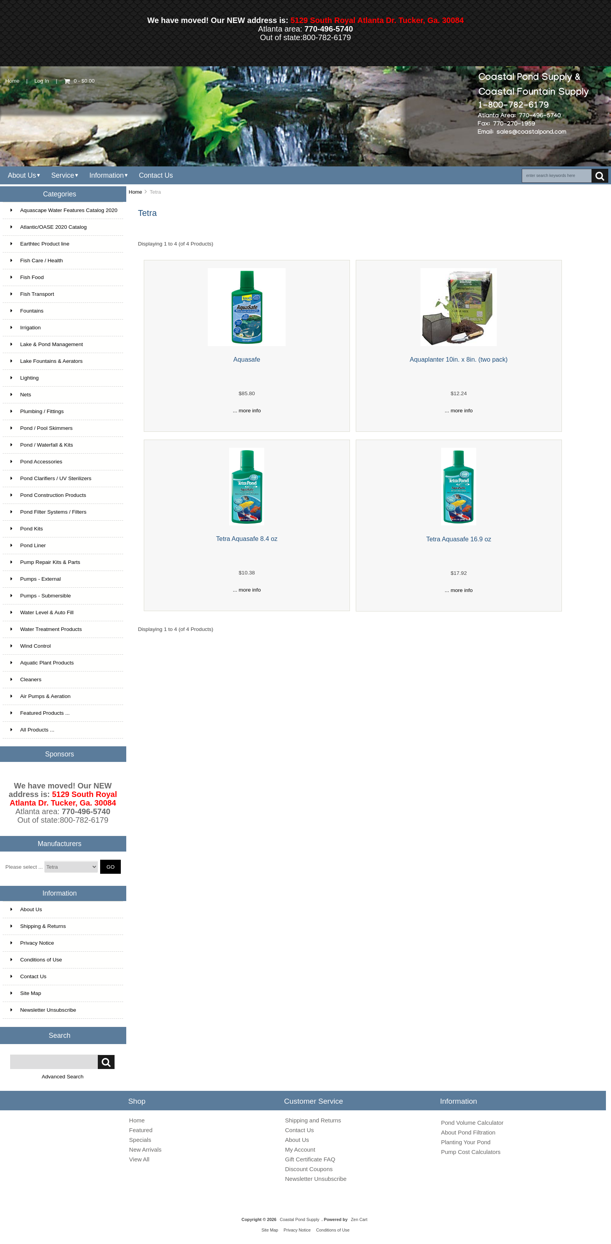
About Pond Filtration (468, 1132)
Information (106, 175)
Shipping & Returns (38, 926)
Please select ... (24, 867)
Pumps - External (36, 579)
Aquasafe (246, 359)
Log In (41, 81)
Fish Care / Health (37, 260)
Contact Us (156, 175)
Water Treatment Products (46, 629)
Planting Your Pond (466, 1142)
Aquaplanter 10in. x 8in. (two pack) (459, 359)
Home (12, 81)
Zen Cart (359, 1219)
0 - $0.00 (79, 81)
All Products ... (33, 730)
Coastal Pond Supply (300, 1219)
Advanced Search (62, 1077)
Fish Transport (32, 294)
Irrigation (26, 327)
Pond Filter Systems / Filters (49, 512)
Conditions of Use (36, 960)
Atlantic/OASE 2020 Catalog (49, 227)
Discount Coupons (309, 1169)
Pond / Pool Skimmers (41, 428)
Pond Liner (28, 545)
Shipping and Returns (313, 1120)
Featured (140, 1130)
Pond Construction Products (48, 495)
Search (60, 1035)
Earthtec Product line (40, 244)
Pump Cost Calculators (471, 1152)
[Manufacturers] (71, 867)
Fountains (27, 311)
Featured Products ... (40, 713)
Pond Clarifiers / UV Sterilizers (51, 478)
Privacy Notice (32, 943)
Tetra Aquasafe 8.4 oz (246, 538)
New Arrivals (145, 1149)
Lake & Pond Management (47, 344)
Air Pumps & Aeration (41, 696)
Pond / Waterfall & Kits (42, 445)
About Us (22, 175)
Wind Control (31, 646)
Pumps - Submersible (41, 596)
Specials (140, 1139)
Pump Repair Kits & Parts (45, 562)
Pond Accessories (36, 462)
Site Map (26, 993)
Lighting (25, 378)
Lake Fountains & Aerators (47, 361)
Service (62, 175)
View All (139, 1159)
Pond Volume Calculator (472, 1122)
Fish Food (27, 277)
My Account (300, 1149)
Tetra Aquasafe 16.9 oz (458, 538)
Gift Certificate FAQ (310, 1159)
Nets (21, 395)
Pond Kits (27, 529)
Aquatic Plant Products (42, 663)
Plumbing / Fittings (37, 411)
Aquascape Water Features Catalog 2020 (64, 210)
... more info (247, 410)
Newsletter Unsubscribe (43, 1010)
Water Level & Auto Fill (42, 612)
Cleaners (26, 679)
